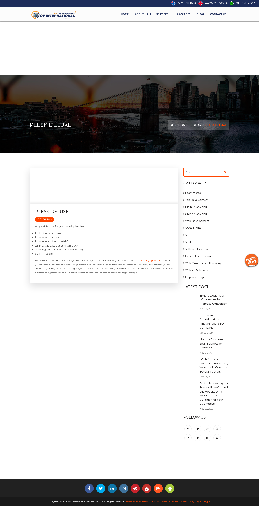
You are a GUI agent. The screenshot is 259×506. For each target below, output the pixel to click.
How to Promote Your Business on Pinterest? (211, 343)
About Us (141, 14)
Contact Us (218, 14)
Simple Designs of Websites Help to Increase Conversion (214, 299)
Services (162, 14)
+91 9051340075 (245, 3)
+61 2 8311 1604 (186, 3)
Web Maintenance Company (202, 263)
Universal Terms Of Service (164, 501)
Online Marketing (195, 214)
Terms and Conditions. (137, 501)
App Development (195, 200)
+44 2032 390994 (215, 3)
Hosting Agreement (151, 260)
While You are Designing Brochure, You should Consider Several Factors (214, 365)
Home (125, 14)
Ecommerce (192, 193)
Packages (183, 14)
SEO (187, 235)
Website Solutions (195, 270)
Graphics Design (194, 277)
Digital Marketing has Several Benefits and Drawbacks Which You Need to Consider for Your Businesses (214, 393)
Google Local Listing (197, 256)
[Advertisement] (129, 48)
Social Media (192, 228)
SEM (187, 242)
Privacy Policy (187, 501)
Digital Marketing (195, 207)
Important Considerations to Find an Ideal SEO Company (212, 321)
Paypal (206, 501)
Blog (200, 14)
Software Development (199, 249)
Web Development (196, 221)
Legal (198, 501)
